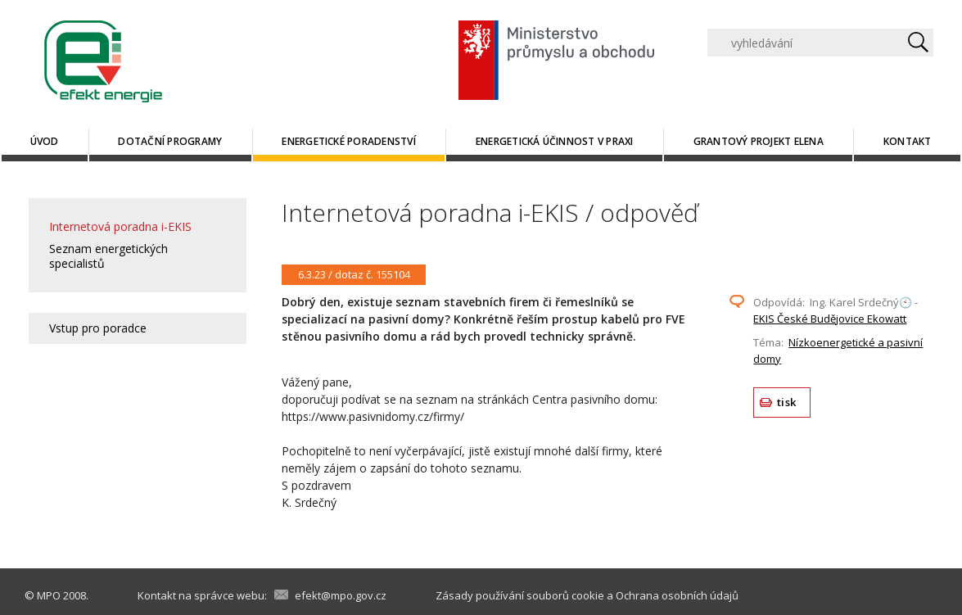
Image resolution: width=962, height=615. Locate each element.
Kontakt (907, 141)
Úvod (44, 141)
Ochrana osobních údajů (677, 595)
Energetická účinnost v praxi (555, 141)
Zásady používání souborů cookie (520, 595)
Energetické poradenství (349, 141)
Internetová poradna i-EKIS (120, 226)
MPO (49, 595)
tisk (786, 402)
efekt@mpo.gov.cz (340, 595)
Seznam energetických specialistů (108, 256)
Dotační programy (170, 141)
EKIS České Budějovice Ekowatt (829, 318)
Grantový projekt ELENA (758, 141)
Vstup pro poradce (98, 328)
